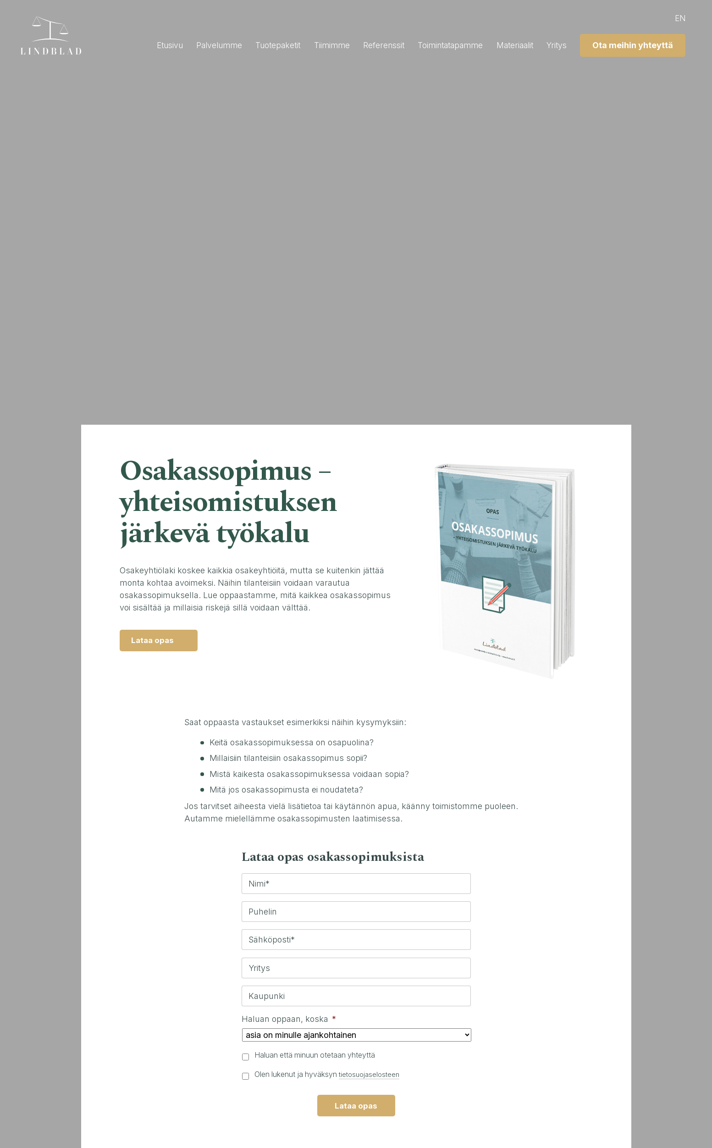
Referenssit (370, 45)
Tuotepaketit (259, 45)
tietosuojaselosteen (371, 1074)
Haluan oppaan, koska (289, 1019)
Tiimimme (315, 45)
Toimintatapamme (440, 45)
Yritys (553, 45)
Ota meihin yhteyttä (630, 45)
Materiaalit (509, 45)
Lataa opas (154, 641)
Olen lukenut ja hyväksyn (329, 1074)
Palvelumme (197, 45)
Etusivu (145, 45)
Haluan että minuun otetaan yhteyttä (314, 1055)
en (678, 18)
